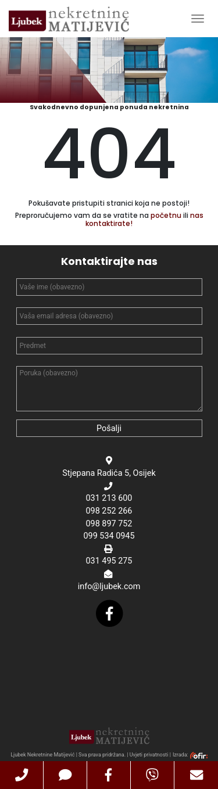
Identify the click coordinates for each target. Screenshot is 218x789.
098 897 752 (109, 524)
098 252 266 (109, 511)
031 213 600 (109, 498)
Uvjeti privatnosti (149, 755)
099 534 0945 (108, 536)
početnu (166, 215)
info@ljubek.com (109, 586)
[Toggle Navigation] (197, 18)
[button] (22, 775)
